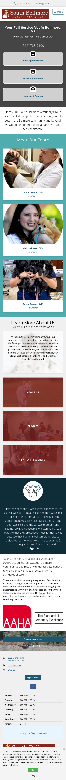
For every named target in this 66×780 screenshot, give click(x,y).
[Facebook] (33, 686)
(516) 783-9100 (33, 45)
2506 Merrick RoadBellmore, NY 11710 (16, 659)
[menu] (58, 12)
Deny (33, 775)
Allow (33, 770)
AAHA (42, 593)
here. (16, 765)
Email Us (11, 670)
